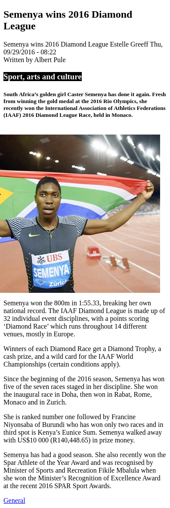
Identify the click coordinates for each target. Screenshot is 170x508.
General (14, 500)
